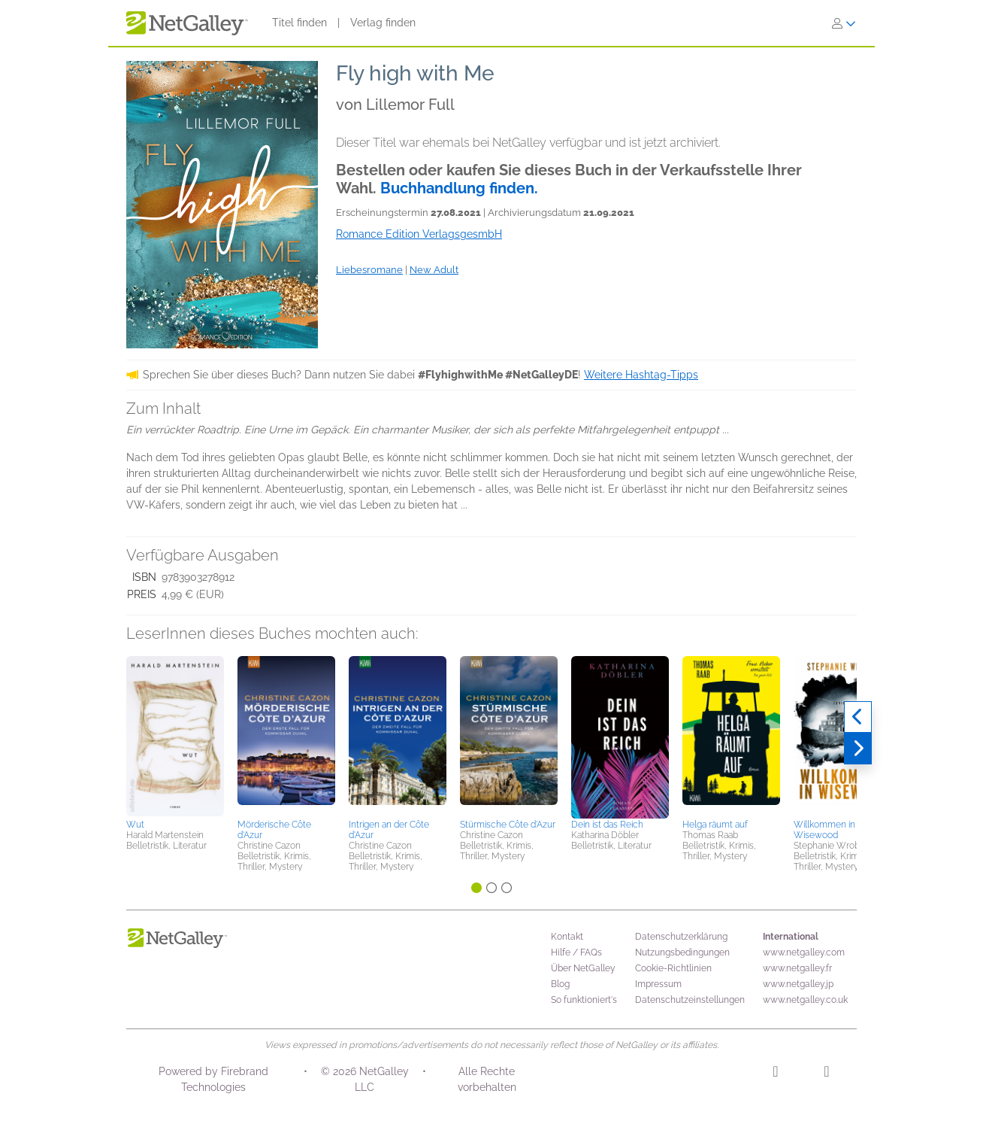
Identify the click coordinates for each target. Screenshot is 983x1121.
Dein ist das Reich (607, 824)
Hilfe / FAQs (576, 952)
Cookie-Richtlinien (673, 968)
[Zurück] (858, 717)
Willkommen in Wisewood (824, 829)
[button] (175, 735)
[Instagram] (775, 1073)
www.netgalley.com (804, 952)
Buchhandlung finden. (459, 188)
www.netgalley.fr (797, 968)
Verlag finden (383, 23)
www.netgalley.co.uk (805, 1000)
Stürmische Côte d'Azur (507, 824)
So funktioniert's (584, 1000)
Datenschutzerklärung (681, 936)
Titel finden (299, 23)
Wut (135, 824)
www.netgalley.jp (798, 984)
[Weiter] (858, 748)
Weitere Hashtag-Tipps (641, 375)
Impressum (658, 984)
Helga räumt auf (715, 824)
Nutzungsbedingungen (682, 952)
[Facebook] (826, 1073)
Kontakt (567, 936)
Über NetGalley (583, 968)
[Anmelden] (844, 23)
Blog (560, 984)
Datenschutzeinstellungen (690, 1000)
